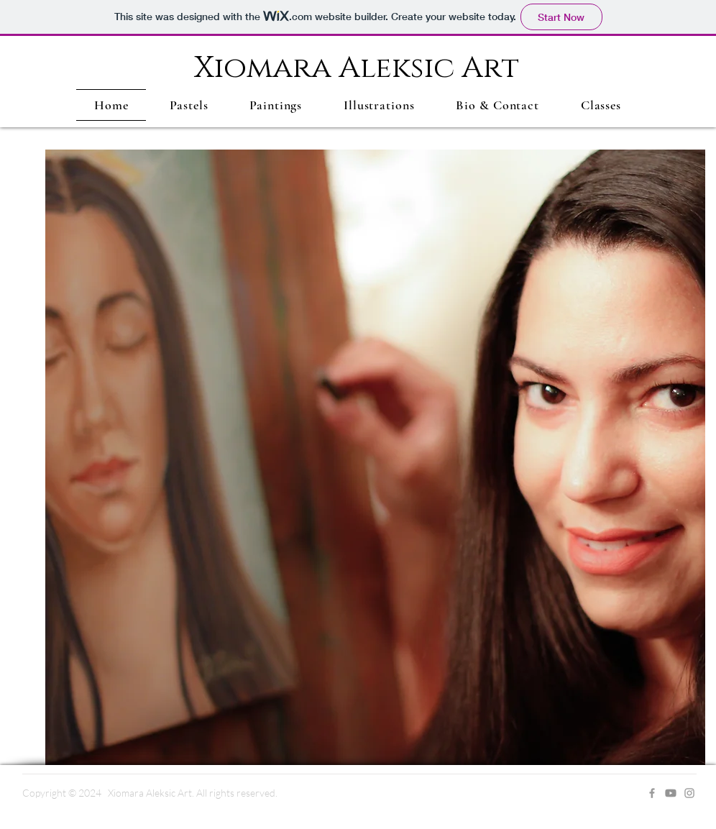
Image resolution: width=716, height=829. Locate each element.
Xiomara (266, 68)
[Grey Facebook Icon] (652, 793)
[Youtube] (670, 793)
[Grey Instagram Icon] (689, 793)
